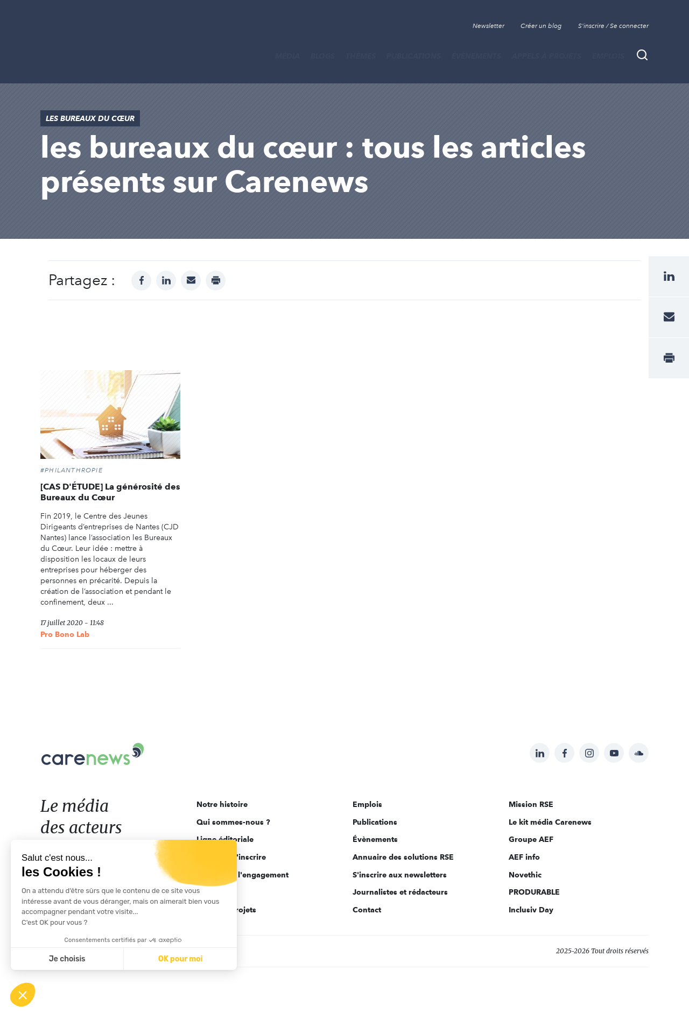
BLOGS (323, 56)
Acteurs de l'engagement (242, 874)
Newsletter (488, 26)
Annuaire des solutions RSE (403, 857)
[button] (23, 995)
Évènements (476, 56)
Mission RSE (531, 804)
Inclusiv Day (531, 909)
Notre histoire (222, 804)
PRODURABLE (534, 892)
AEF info (524, 857)
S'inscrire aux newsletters (400, 874)
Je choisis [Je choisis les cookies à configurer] (67, 959)
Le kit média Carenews (550, 822)
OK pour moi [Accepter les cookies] (180, 959)
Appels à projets (546, 56)
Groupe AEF (531, 839)
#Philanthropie (71, 470)
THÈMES (361, 56)
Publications (413, 56)
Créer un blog (541, 26)
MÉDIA (287, 56)
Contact (367, 909)
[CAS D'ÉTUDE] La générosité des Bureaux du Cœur (110, 491)
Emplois (608, 56)
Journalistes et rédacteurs (400, 892)
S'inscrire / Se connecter (613, 26)
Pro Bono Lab (64, 634)
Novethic (525, 874)
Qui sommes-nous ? (233, 822)
